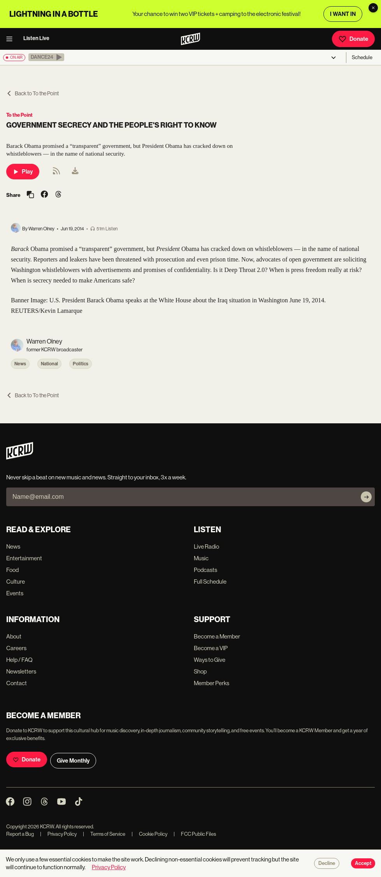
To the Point (19, 115)
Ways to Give (209, 659)
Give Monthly (73, 760)
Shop (200, 671)
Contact (16, 683)
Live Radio (206, 546)
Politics (80, 364)
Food (12, 570)
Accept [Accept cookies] (363, 863)
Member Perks (211, 683)
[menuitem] (75, 171)
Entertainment (24, 558)
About (13, 636)
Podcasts (205, 570)
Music (201, 558)
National (49, 364)
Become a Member (217, 636)
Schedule (362, 57)
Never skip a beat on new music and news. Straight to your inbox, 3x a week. (96, 477)
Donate (353, 39)
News (20, 364)
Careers (16, 648)
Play (23, 171)
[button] (46, 57)
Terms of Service (104, 834)
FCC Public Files (195, 834)
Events (14, 593)
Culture (15, 581)
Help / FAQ (19, 659)
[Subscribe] (366, 496)
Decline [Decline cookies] (326, 863)
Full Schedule (210, 581)
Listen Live (36, 38)
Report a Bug (20, 834)
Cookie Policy (149, 834)
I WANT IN (343, 14)
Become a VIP (211, 648)
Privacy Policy (58, 834)
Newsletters (21, 671)
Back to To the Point (32, 93)
